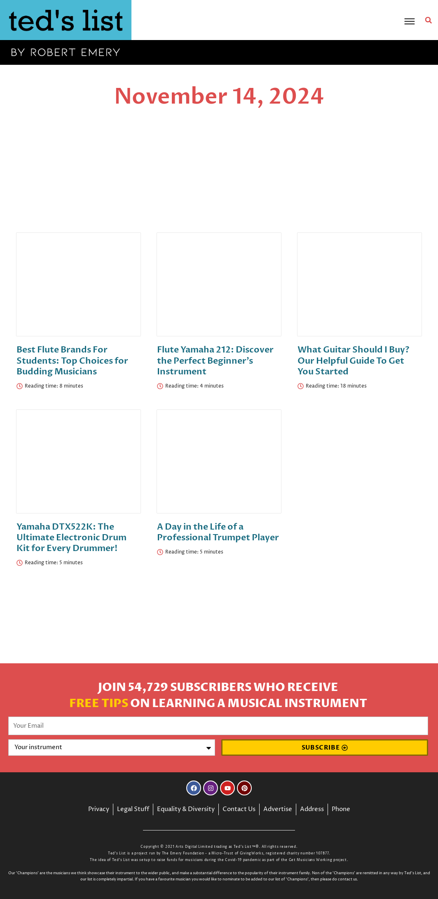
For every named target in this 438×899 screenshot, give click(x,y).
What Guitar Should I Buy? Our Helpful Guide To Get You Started (353, 359)
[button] (429, 20)
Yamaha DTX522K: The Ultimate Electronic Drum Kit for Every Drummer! (71, 536)
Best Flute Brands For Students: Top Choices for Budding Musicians (72, 359)
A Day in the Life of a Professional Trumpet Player (218, 530)
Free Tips (98, 704)
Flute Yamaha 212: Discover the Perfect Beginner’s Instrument (215, 359)
